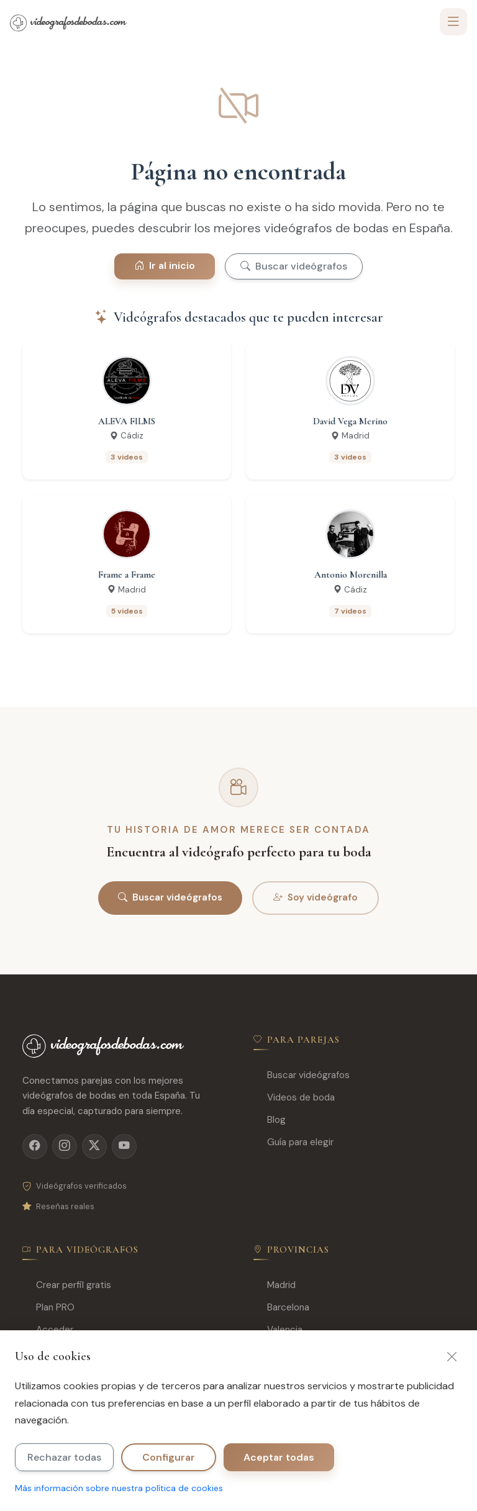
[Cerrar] (452, 1356)
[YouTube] (124, 1146)
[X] (94, 1146)
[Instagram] (64, 1146)
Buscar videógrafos (293, 266)
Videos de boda (294, 1097)
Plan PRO (48, 1307)
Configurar (168, 1457)
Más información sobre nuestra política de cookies (119, 1488)
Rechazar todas (64, 1457)
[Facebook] (34, 1146)
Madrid (274, 1285)
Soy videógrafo (315, 898)
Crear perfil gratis (66, 1285)
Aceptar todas (278, 1457)
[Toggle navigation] (453, 21)
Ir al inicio (164, 265)
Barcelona (281, 1307)
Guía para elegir (293, 1142)
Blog (269, 1120)
